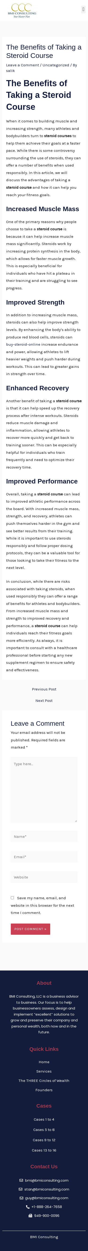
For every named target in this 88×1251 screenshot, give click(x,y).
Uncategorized (55, 65)
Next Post (44, 701)
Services (44, 1071)
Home (44, 1061)
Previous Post (44, 689)
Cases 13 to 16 (44, 1150)
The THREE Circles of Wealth (44, 1080)
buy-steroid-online (23, 344)
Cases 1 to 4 (44, 1119)
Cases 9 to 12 (44, 1139)
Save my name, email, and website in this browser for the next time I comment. (42, 905)
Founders (44, 1090)
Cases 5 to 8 (44, 1129)
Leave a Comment (22, 65)
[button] (83, 9)
